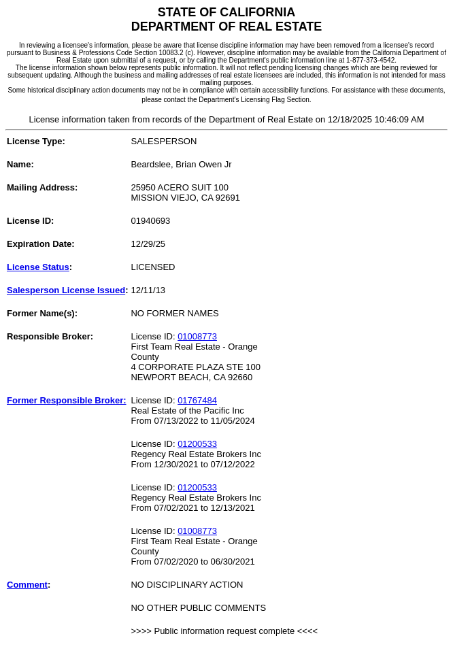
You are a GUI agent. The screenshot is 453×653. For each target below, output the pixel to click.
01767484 (197, 400)
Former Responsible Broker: (67, 400)
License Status (38, 267)
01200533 (197, 444)
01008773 (197, 336)
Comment (27, 585)
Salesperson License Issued (66, 290)
